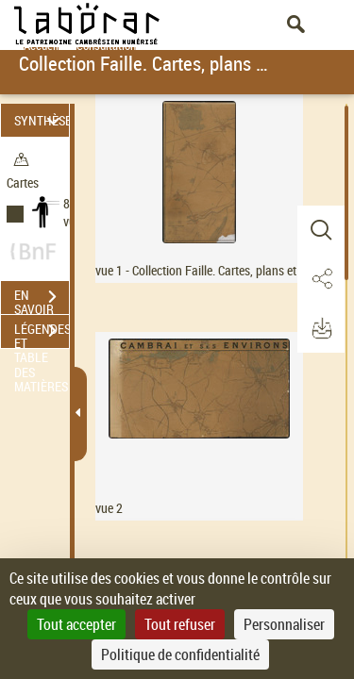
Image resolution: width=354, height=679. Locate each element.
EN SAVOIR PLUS (41, 299)
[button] (321, 230)
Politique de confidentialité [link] (180, 654)
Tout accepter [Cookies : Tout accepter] (76, 624)
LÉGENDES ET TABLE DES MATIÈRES (41, 333)
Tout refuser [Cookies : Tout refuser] (179, 624)
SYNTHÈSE (41, 120)
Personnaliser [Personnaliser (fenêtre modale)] (284, 624)
